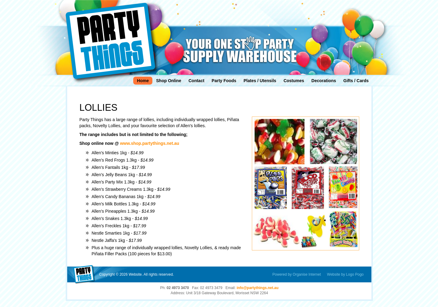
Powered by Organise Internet (297, 274)
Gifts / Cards (356, 80)
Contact (196, 80)
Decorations (323, 80)
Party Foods (224, 80)
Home (143, 80)
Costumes (293, 80)
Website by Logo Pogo (345, 274)
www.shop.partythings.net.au (149, 143)
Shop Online (168, 80)
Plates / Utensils (260, 80)
